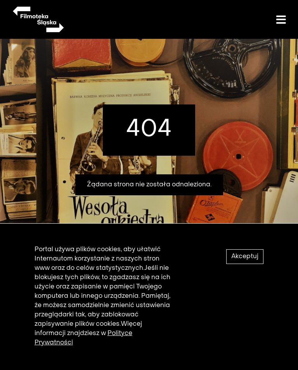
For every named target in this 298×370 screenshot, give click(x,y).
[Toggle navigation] (281, 20)
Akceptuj (244, 259)
